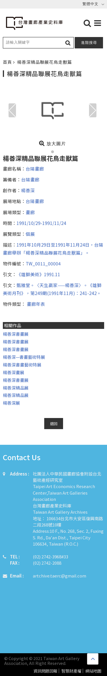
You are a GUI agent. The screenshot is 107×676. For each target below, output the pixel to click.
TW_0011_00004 (43, 263)
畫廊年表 (35, 304)
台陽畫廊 (35, 168)
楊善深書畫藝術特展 (22, 365)
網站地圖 (93, 671)
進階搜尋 (89, 42)
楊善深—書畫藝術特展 (24, 357)
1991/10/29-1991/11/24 (41, 223)
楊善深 (28, 190)
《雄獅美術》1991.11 (38, 274)
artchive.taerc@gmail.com (59, 576)
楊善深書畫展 (16, 334)
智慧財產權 (71, 671)
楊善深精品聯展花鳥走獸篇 (44, 62)
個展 (30, 234)
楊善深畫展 (13, 372)
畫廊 (30, 212)
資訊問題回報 (45, 671)
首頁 (8, 62)
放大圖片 (52, 143)
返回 (53, 423)
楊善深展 (11, 403)
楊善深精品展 (16, 388)
